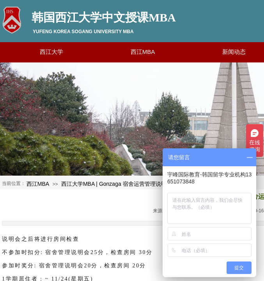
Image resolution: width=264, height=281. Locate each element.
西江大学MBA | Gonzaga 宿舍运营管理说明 (114, 184)
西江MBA (38, 184)
